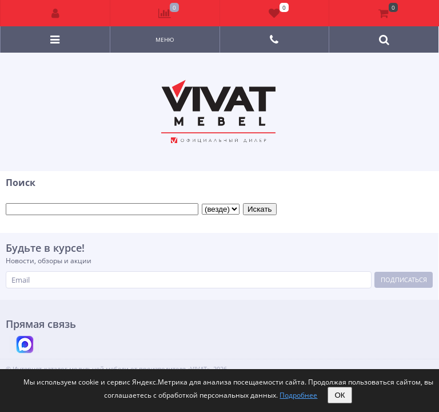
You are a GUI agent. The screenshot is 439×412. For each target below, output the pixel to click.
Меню (164, 39)
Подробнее (298, 395)
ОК (339, 395)
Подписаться (404, 279)
